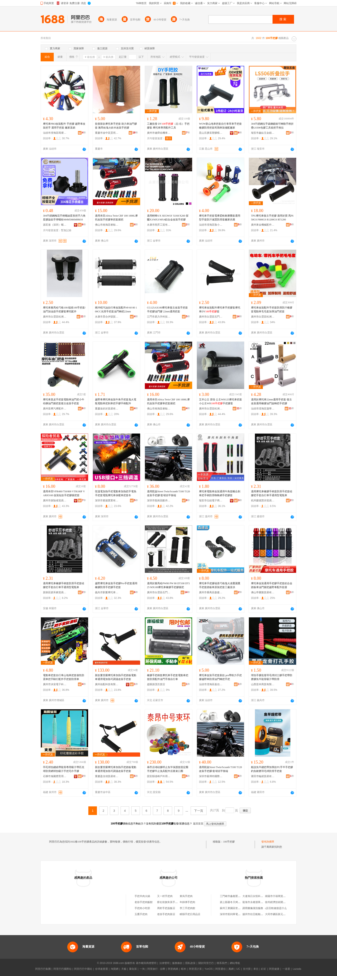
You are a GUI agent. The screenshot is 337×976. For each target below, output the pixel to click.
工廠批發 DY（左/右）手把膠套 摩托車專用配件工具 (168, 125)
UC (238, 968)
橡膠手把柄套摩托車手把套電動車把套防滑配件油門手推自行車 (167, 677)
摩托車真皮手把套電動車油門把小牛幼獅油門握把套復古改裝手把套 (63, 401)
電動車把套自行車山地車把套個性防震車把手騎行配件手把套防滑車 (63, 677)
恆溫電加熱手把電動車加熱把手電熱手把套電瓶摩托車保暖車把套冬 (115, 493)
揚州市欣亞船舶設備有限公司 (259, 914)
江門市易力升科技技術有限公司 (159, 316)
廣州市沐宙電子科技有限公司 (55, 684)
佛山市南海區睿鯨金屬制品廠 (107, 224)
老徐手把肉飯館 (144, 902)
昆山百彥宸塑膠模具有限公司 (211, 132)
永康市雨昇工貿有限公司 (159, 224)
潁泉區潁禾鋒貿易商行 (55, 592)
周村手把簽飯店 (166, 908)
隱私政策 (190, 963)
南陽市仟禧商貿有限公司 (279, 896)
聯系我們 (222, 963)
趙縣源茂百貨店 (156, 684)
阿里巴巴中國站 (83, 968)
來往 (256, 968)
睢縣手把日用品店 (190, 914)
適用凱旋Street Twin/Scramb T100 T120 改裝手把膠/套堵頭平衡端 (168, 493)
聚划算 (133, 968)
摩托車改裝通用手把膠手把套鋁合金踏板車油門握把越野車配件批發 (271, 585)
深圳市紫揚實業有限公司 (107, 500)
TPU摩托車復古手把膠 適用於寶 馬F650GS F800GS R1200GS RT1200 (272, 217)
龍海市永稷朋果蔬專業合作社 (259, 902)
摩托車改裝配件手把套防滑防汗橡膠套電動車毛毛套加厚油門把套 (271, 309)
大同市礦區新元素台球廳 (279, 914)
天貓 (123, 968)
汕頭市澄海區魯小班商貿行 (211, 224)
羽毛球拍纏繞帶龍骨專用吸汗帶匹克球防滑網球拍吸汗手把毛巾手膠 (63, 769)
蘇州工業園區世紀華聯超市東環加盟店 (242, 908)
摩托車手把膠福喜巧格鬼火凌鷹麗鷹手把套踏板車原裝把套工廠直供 (219, 585)
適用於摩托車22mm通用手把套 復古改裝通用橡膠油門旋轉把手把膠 (271, 401)
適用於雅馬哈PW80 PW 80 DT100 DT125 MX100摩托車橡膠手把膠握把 (168, 585)
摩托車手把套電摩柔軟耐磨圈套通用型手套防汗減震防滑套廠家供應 (219, 217)
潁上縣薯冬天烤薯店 (231, 902)
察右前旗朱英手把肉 (168, 902)
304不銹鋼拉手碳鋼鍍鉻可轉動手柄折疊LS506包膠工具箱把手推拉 (272, 125)
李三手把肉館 (187, 908)
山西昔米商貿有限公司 (263, 684)
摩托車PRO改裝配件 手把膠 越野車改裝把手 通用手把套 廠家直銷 (64, 125)
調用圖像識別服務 (252, 908)
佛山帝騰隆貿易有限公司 (263, 592)
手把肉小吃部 (142, 908)
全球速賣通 (101, 968)
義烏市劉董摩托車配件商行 (107, 592)
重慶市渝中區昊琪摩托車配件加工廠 (107, 132)
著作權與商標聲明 (146, 963)
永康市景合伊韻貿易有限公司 (107, 316)
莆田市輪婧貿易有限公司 (263, 776)
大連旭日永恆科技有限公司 (257, 896)
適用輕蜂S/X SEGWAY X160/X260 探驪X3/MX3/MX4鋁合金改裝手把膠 (167, 217)
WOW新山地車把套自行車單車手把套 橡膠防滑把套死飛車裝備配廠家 (220, 125)
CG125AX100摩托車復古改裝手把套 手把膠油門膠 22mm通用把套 (167, 309)
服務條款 (177, 963)
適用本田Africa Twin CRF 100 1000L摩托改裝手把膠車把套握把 (116, 217)
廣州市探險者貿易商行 (55, 500)
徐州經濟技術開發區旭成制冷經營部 (285, 902)
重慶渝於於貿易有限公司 (107, 408)
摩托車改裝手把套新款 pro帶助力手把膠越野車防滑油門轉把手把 (220, 677)
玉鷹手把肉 (141, 914)
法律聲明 (164, 963)
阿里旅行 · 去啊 (156, 968)
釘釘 (263, 968)
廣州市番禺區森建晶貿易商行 (211, 592)
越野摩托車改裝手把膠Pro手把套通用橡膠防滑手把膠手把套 (116, 585)
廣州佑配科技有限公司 (107, 684)
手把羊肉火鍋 (142, 896)
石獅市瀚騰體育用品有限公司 (55, 776)
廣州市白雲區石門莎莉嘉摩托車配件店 (211, 316)
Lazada (297, 968)
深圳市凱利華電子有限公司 (235, 914)
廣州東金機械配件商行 (263, 224)
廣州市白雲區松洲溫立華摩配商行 (263, 316)
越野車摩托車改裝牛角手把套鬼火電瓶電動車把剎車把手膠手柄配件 (115, 401)
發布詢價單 (267, 841)
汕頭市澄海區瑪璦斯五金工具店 (55, 132)
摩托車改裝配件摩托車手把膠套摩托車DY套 (219, 309)
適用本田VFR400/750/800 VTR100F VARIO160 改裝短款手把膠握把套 (64, 493)
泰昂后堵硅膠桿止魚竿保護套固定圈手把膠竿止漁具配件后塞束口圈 (167, 769)
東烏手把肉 (186, 896)
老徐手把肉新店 (166, 914)
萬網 (231, 968)
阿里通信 (220, 968)
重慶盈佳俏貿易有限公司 (107, 776)
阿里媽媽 (173, 968)
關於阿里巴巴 (206, 963)
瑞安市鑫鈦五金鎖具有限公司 (263, 132)
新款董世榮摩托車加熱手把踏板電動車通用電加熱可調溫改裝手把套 (115, 677)
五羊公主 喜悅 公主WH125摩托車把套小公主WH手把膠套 (220, 401)
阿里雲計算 (195, 968)
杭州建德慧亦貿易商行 (263, 500)
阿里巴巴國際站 (63, 968)
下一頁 (198, 810)
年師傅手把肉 (187, 902)
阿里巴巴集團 (43, 968)
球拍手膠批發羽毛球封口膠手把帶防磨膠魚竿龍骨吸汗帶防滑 (271, 677)
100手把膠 (229, 841)
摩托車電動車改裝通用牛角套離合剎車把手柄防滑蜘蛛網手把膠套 (219, 493)
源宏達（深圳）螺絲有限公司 (55, 224)
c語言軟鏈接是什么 (276, 908)
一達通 (286, 968)
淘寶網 (114, 968)
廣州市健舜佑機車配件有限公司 (159, 132)
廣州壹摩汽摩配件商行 (55, 408)
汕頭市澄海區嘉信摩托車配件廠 (211, 684)
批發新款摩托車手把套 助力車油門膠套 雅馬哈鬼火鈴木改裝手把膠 (116, 125)
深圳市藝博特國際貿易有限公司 (211, 776)
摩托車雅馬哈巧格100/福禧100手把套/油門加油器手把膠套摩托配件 (64, 309)
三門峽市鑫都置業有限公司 (235, 896)
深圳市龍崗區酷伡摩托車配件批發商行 (159, 500)
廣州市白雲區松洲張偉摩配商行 (55, 316)
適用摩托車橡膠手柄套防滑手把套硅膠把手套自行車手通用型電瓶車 (271, 493)
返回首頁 (198, 823)
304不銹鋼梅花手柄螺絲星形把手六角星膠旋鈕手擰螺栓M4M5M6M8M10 (64, 217)
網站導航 (235, 963)
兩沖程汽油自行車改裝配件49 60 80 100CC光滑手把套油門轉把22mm (116, 309)
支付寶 (247, 968)
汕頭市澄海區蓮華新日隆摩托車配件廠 (263, 408)
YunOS (208, 968)
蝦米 (183, 968)
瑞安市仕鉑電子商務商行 (211, 500)
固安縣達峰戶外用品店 (159, 776)
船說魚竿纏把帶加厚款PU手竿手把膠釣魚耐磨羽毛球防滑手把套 (272, 769)
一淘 (142, 968)
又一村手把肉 (165, 896)
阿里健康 (274, 968)
